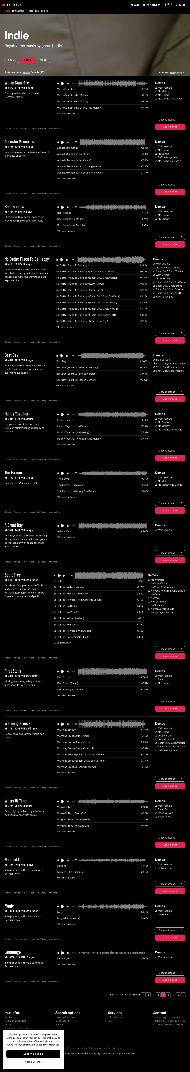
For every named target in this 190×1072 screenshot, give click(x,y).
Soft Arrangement (166, 158)
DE (179, 4)
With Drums (161, 275)
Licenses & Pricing (39, 129)
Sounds (32, 10)
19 (178, 995)
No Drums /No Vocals (168, 161)
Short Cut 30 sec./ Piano (167, 286)
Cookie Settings (33, 1061)
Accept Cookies (33, 1054)
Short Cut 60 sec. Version (168, 368)
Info (41, 10)
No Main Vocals (157, 584)
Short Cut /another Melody (169, 364)
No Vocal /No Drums (160, 587)
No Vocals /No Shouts (161, 609)
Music (8, 10)
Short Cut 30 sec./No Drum (169, 282)
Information (55, 129)
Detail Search (20, 10)
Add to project (21, 129)
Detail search (62, 1020)
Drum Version (164, 813)
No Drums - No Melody (168, 99)
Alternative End (163, 297)
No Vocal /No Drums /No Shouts (166, 591)
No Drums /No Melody (168, 430)
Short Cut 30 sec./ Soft (167, 293)
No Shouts (155, 606)
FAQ (110, 1020)
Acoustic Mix (163, 817)
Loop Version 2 (164, 740)
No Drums (162, 95)
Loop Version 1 (164, 736)
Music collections (64, 1017)
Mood (51, 60)
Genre (32, 60)
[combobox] (177, 73)
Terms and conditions (16, 1028)
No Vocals (162, 154)
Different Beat (162, 279)
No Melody (162, 92)
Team (8, 1024)
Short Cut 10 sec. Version (170, 747)
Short (159, 680)
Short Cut (162, 810)
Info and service (116, 1017)
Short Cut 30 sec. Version (168, 272)
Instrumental (163, 868)
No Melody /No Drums (168, 485)
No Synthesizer (158, 602)
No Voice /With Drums (166, 268)
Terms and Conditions (101, 1048)
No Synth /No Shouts (160, 613)
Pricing (49, 10)
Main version (163, 88)
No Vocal (154, 598)
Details (8, 129)
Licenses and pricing (15, 1020)
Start (70, 1048)
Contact (9, 1017)
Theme (13, 60)
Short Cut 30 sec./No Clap (168, 290)
